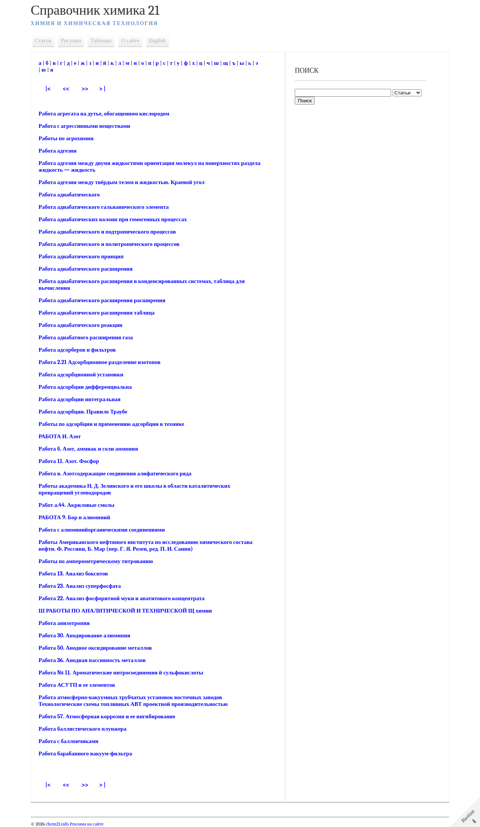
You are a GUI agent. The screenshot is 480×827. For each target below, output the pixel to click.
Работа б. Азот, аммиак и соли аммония (91, 448)
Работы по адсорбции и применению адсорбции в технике (114, 424)
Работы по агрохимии (69, 138)
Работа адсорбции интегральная (83, 399)
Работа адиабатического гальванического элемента (107, 207)
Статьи (46, 40)
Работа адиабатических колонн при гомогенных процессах (116, 219)
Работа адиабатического (72, 194)
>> (89, 88)
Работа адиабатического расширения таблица (100, 312)
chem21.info (60, 824)
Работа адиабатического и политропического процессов (112, 244)
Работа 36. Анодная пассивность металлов (95, 660)
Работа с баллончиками (72, 741)
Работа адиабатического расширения (89, 268)
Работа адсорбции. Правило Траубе (86, 411)
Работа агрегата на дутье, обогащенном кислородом (107, 113)
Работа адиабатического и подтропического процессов (110, 231)
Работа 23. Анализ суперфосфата (83, 586)
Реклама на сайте (89, 824)
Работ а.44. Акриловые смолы (79, 505)
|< (51, 88)
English (160, 40)
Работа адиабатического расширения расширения (105, 300)
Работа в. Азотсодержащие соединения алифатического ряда (118, 473)
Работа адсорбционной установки (84, 374)
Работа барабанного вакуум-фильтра (88, 753)
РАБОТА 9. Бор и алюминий (77, 517)
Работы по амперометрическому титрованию (99, 561)
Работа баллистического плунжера (85, 728)
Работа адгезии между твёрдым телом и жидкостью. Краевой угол (125, 182)
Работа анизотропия (67, 623)
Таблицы (104, 40)
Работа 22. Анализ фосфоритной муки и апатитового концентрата (125, 598)
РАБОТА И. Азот (63, 436)
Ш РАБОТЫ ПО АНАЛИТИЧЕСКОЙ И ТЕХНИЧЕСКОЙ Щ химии (128, 610)
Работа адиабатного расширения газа (89, 337)
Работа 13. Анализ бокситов (76, 573)
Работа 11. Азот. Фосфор (72, 461)
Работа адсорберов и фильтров (80, 349)
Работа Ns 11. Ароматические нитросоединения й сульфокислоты (124, 672)
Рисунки (74, 40)
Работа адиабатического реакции (84, 325)
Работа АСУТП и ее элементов (80, 685)
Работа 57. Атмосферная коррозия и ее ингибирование (110, 716)
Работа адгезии (61, 150)
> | (106, 88)
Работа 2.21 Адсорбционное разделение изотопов (103, 362)
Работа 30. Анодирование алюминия (88, 635)
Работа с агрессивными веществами (87, 126)
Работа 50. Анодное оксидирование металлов (98, 647)
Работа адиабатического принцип (84, 256)
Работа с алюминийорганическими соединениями (105, 529)
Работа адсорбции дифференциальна (88, 387)
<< (70, 88)
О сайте (133, 40)
